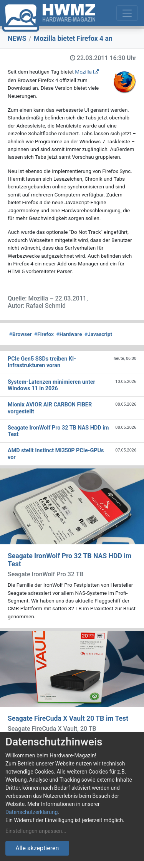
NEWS (17, 38)
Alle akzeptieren (37, 848)
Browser (20, 334)
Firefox (44, 334)
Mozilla (83, 72)
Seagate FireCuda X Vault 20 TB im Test (68, 718)
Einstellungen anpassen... (35, 831)
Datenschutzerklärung (31, 812)
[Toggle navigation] (127, 13)
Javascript (98, 334)
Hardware (69, 334)
